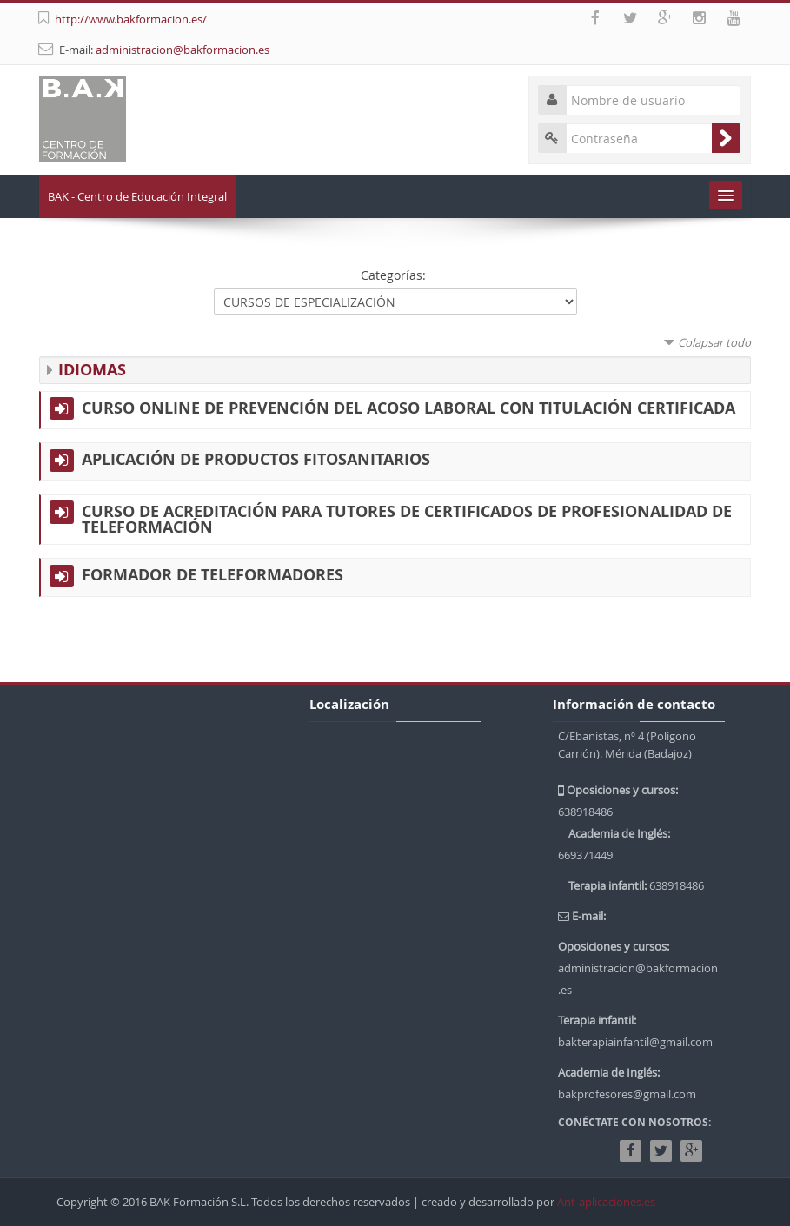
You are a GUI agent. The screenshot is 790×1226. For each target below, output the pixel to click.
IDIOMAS (92, 370)
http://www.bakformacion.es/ (131, 19)
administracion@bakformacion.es (182, 49)
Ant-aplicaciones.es (606, 1201)
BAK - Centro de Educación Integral (137, 196)
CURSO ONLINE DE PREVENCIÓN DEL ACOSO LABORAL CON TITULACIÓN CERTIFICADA (408, 408)
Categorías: (393, 275)
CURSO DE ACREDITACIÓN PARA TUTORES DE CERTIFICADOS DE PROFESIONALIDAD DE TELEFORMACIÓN (407, 519)
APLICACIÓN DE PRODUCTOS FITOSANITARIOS (256, 459)
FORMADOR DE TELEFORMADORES (212, 575)
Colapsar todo (714, 342)
